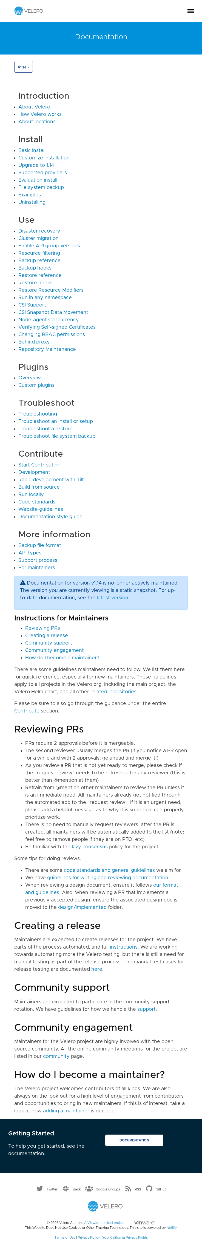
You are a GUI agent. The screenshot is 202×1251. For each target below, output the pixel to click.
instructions (124, 947)
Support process (37, 560)
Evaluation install (37, 180)
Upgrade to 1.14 (36, 165)
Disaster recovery (39, 231)
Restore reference (40, 275)
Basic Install (31, 150)
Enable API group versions (49, 246)
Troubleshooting (37, 414)
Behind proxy (34, 342)
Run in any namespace (45, 297)
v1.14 (22, 67)
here (96, 969)
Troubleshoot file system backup (56, 436)
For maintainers (36, 567)
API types (29, 553)
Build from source (39, 487)
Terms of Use (65, 1237)
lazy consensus (90, 847)
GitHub (161, 1189)
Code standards (36, 502)
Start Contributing (39, 465)
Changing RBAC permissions (51, 334)
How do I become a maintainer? (62, 657)
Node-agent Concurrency (48, 319)
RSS (138, 1189)
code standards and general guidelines (109, 870)
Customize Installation (44, 158)
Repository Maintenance (47, 349)
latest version (112, 598)
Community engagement (54, 650)
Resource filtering (39, 253)
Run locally (31, 494)
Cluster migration (38, 238)
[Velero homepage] (28, 10)
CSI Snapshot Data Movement (53, 312)
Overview (29, 378)
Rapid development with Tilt (51, 479)
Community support (48, 643)
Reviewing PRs (42, 628)
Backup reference (39, 260)
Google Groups (108, 1189)
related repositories (113, 691)
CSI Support (32, 305)
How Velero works (40, 114)
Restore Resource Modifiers (51, 290)
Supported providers (42, 172)
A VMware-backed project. (119, 1222)
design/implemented (82, 907)
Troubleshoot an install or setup (55, 421)
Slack (76, 1189)
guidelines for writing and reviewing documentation (107, 877)
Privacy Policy (89, 1237)
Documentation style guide (50, 516)
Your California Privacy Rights (125, 1237)
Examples (29, 195)
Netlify (172, 1227)
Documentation (134, 1140)
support (146, 1009)
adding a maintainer (66, 1111)
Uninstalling (31, 202)
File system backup (41, 187)
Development (34, 472)
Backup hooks (35, 268)
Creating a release (46, 635)
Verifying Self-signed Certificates (57, 327)
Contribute (26, 711)
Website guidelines (40, 509)
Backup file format (39, 545)
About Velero (34, 107)
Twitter (52, 1189)
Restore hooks (35, 282)
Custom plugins (36, 385)
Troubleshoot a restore (45, 428)
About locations (37, 121)
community (56, 1056)
